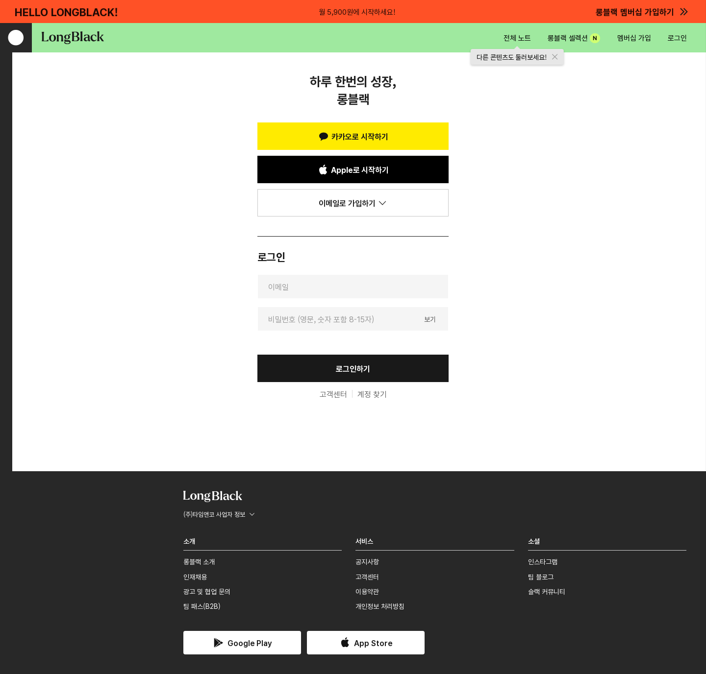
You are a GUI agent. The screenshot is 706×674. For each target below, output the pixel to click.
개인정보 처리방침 (379, 606)
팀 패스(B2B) (202, 606)
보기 (430, 318)
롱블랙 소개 (199, 561)
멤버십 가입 (634, 37)
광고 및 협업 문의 (206, 591)
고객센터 (333, 394)
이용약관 (367, 591)
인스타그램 (542, 561)
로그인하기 (353, 368)
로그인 (677, 37)
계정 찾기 (372, 394)
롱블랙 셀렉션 (574, 37)
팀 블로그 (541, 576)
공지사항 (367, 561)
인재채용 (195, 576)
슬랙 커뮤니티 (546, 591)
